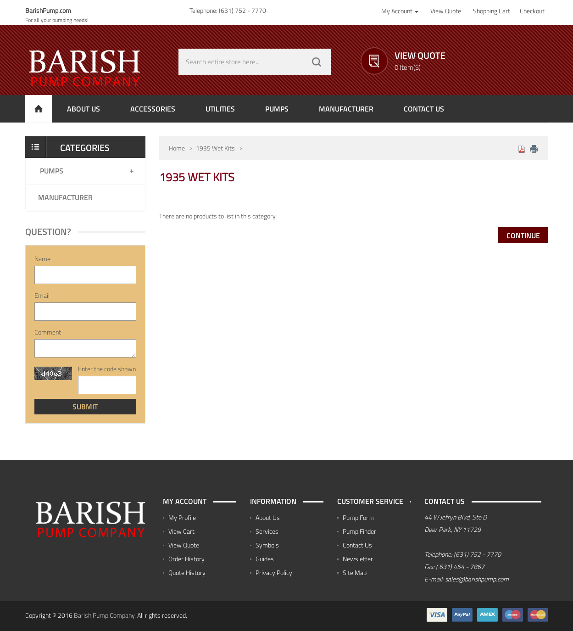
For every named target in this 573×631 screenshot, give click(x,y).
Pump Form (358, 517)
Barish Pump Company (104, 615)
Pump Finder (359, 531)
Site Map (355, 572)
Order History (186, 559)
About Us (268, 517)
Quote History (187, 572)
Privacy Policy (274, 572)
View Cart (181, 531)
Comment (47, 332)
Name (42, 258)
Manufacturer (65, 197)
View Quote (183, 545)
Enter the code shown (107, 369)
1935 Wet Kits (215, 148)
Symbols (267, 545)
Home (177, 148)
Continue (523, 235)
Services (267, 531)
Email (42, 295)
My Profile (182, 517)
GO (316, 62)
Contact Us (357, 545)
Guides (265, 559)
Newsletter (358, 559)
